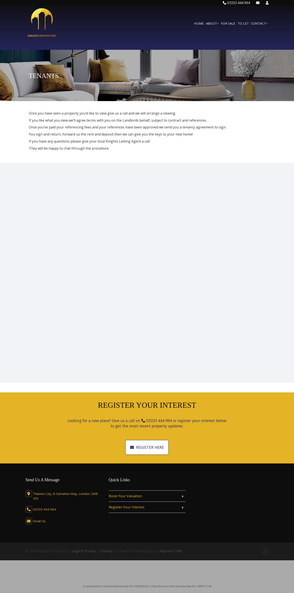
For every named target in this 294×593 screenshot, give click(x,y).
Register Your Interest (126, 507)
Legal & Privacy (84, 551)
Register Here (147, 447)
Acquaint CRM (171, 551)
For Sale (228, 23)
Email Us (39, 521)
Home (199, 23)
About (212, 23)
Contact (259, 23)
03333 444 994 (236, 2)
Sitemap (106, 551)
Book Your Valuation (125, 496)
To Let (243, 23)
